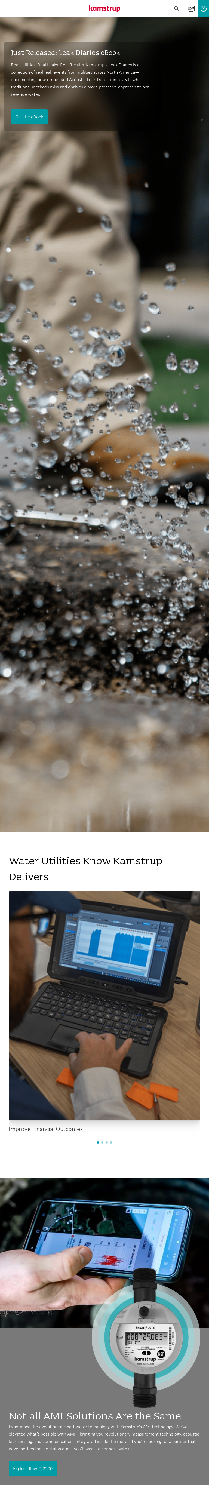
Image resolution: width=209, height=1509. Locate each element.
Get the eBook (29, 117)
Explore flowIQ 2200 (33, 1468)
